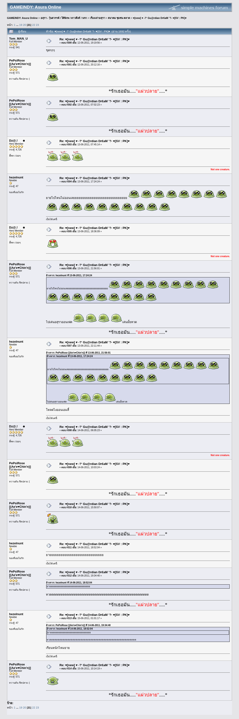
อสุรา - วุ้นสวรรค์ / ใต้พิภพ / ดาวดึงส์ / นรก (64, 18)
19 (20, 24)
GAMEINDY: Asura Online (22, 18)
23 (37, 24)
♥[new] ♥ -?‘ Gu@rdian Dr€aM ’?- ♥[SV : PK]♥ (159, 18)
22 (33, 24)
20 (24, 24)
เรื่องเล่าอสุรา (97, 18)
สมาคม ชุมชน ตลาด (119, 18)
